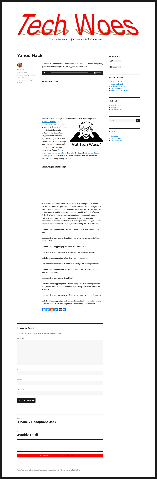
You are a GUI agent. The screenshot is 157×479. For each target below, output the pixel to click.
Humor (29, 80)
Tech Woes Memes (117, 140)
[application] (72, 73)
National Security (23, 75)
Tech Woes (20, 77)
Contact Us (114, 136)
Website (20, 389)
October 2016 (115, 107)
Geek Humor (21, 80)
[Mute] (95, 73)
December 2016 (116, 105)
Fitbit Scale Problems (117, 82)
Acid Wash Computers (118, 86)
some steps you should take (53, 153)
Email (20, 379)
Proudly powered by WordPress (71, 470)
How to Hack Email (117, 84)
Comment (22, 338)
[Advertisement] (72, 100)
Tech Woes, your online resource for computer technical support (38, 470)
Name (20, 369)
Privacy (31, 75)
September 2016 (116, 109)
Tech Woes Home (116, 88)
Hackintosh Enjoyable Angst (120, 90)
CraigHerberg (21, 69)
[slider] (69, 72)
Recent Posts (116, 78)
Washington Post (49, 121)
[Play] (44, 73)
